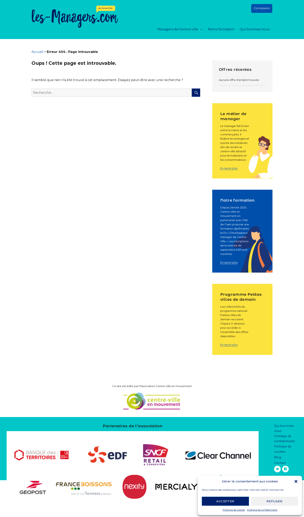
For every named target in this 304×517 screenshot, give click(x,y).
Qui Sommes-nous (254, 29)
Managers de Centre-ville (177, 29)
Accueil (37, 52)
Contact (280, 463)
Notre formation (221, 29)
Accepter (225, 501)
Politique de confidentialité (262, 509)
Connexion (262, 8)
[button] (296, 481)
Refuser (274, 501)
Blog (277, 457)
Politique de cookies (234, 509)
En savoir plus (229, 168)
